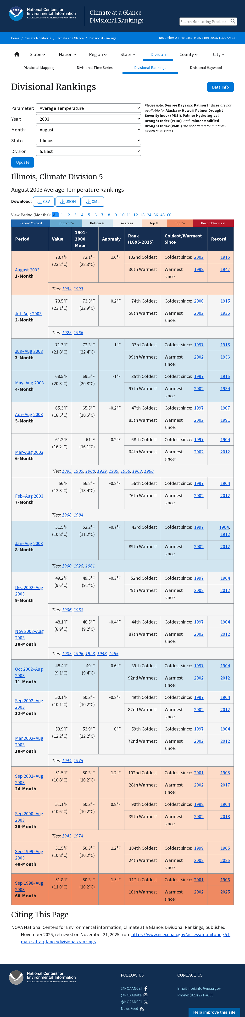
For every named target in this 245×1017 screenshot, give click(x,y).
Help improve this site (214, 1012)
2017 (225, 785)
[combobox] (122, 54)
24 (149, 215)
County (188, 54)
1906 (67, 609)
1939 (113, 471)
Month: (18, 130)
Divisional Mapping (39, 67)
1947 (225, 269)
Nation (68, 54)
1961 (90, 566)
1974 (78, 836)
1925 (67, 332)
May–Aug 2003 (29, 383)
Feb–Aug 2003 (29, 496)
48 (162, 215)
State (128, 54)
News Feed (132, 1008)
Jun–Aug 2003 (29, 351)
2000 (199, 301)
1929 (102, 471)
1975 (78, 760)
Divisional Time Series (95, 67)
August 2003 (27, 270)
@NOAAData (134, 995)
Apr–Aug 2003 (29, 414)
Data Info (220, 87)
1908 (90, 471)
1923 (90, 653)
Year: (16, 119)
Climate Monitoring (38, 38)
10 (122, 215)
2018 (225, 816)
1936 (225, 313)
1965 (113, 653)
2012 (225, 452)
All (55, 215)
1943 (67, 836)
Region (98, 54)
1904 (225, 439)
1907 (225, 408)
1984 (67, 289)
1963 (137, 471)
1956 (125, 471)
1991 (225, 420)
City (218, 54)
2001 (199, 772)
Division (158, 54)
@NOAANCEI (134, 988)
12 (136, 215)
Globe (38, 54)
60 (169, 215)
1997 (199, 345)
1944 (67, 760)
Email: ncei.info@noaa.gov (199, 988)
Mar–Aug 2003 (29, 452)
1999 (199, 848)
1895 (67, 471)
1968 (149, 471)
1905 (78, 471)
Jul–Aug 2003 (28, 313)
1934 (225, 388)
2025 (225, 860)
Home (15, 38)
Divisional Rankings (103, 38)
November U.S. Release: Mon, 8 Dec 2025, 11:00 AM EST (198, 37)
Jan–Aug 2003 (29, 543)
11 (129, 215)
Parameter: (22, 108)
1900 (67, 566)
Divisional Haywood (206, 67)
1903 (67, 653)
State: (17, 140)
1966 (78, 332)
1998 (199, 269)
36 (156, 215)
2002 (199, 257)
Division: (19, 151)
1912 (225, 534)
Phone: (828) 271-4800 (195, 995)
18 (142, 215)
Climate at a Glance (70, 38)
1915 (225, 257)
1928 (78, 566)
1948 (102, 653)
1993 (78, 289)
